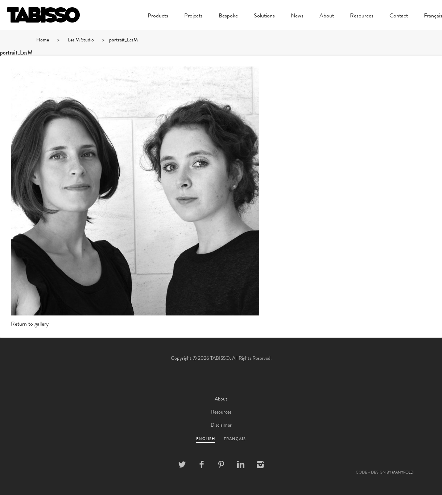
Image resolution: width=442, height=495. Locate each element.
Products (158, 16)
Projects (193, 16)
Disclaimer (221, 425)
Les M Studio (81, 40)
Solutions (264, 16)
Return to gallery (30, 323)
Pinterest (221, 464)
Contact (398, 16)
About (326, 16)
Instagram (260, 464)
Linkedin (240, 464)
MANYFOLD (402, 472)
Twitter (182, 464)
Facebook (201, 464)
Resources (361, 16)
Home (42, 40)
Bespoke (228, 16)
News (297, 16)
